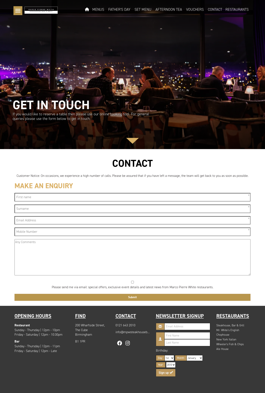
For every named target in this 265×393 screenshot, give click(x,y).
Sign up (166, 372)
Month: (181, 358)
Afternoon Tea (168, 9)
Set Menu (143, 9)
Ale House (222, 349)
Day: (160, 358)
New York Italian (226, 339)
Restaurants (237, 9)
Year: (160, 364)
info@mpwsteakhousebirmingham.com (142, 332)
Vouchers (195, 9)
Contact (215, 9)
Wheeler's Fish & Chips (230, 344)
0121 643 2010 (125, 325)
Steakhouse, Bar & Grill (230, 325)
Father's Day (119, 9)
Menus (98, 9)
